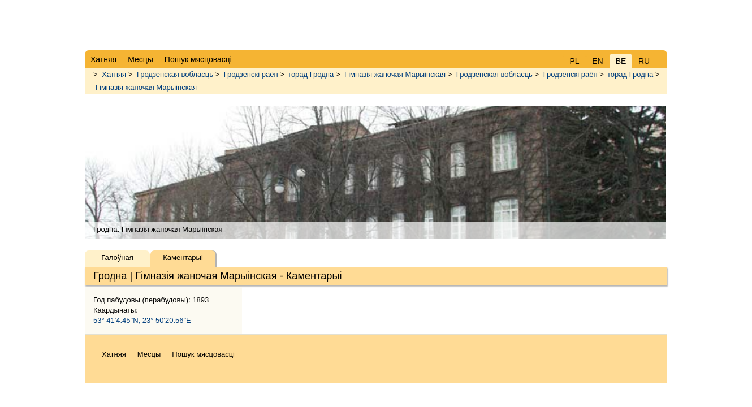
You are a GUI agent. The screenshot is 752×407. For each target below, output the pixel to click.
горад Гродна (311, 74)
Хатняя (114, 74)
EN (597, 61)
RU (644, 61)
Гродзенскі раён (251, 74)
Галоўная (117, 257)
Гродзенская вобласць (175, 74)
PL (574, 61)
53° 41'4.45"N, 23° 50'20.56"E (142, 320)
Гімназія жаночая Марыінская (395, 74)
